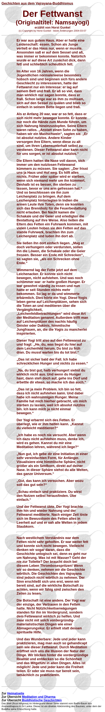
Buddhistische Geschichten (42, 700)
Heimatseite (15, 693)
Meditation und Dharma (38, 696)
